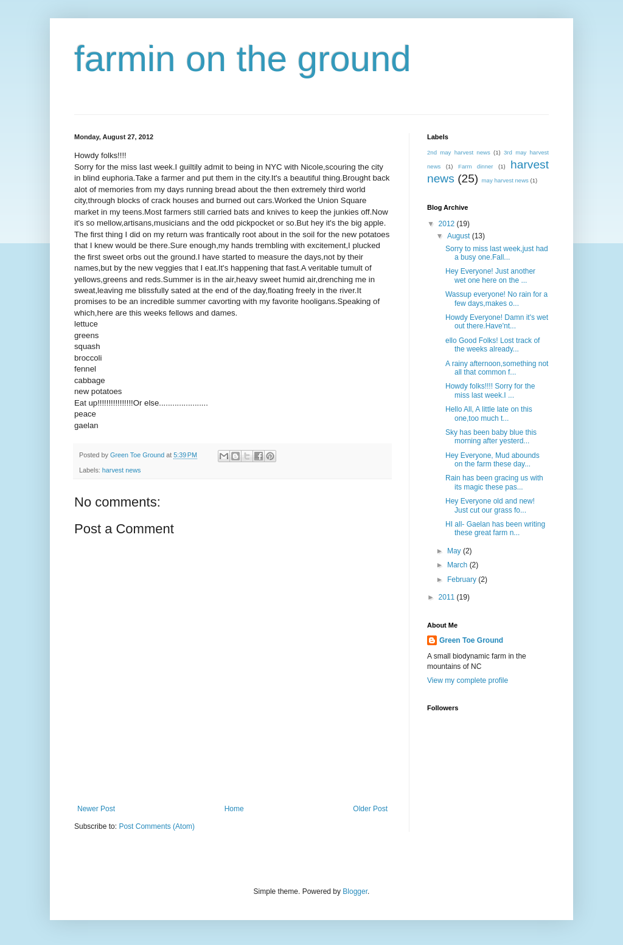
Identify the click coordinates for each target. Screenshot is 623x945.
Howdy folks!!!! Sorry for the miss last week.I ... (490, 390)
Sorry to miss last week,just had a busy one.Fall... (496, 252)
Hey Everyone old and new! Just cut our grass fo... (490, 505)
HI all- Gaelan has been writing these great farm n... (495, 528)
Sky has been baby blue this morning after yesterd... (491, 436)
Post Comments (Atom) (157, 826)
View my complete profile (467, 680)
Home (234, 809)
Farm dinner (475, 166)
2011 (448, 597)
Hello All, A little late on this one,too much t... (488, 413)
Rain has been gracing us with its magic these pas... (494, 482)
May (455, 551)
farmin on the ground (242, 58)
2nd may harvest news (458, 152)
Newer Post (96, 809)
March (458, 565)
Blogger (355, 891)
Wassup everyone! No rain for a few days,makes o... (496, 298)
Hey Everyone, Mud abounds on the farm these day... (492, 459)
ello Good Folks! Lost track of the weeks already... (492, 344)
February (462, 579)
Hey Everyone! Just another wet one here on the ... (490, 275)
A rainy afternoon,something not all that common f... (496, 367)
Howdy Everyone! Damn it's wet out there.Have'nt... (496, 321)
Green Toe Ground (471, 640)
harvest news (121, 470)
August (459, 236)
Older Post (370, 809)
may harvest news (505, 180)
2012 (448, 224)
